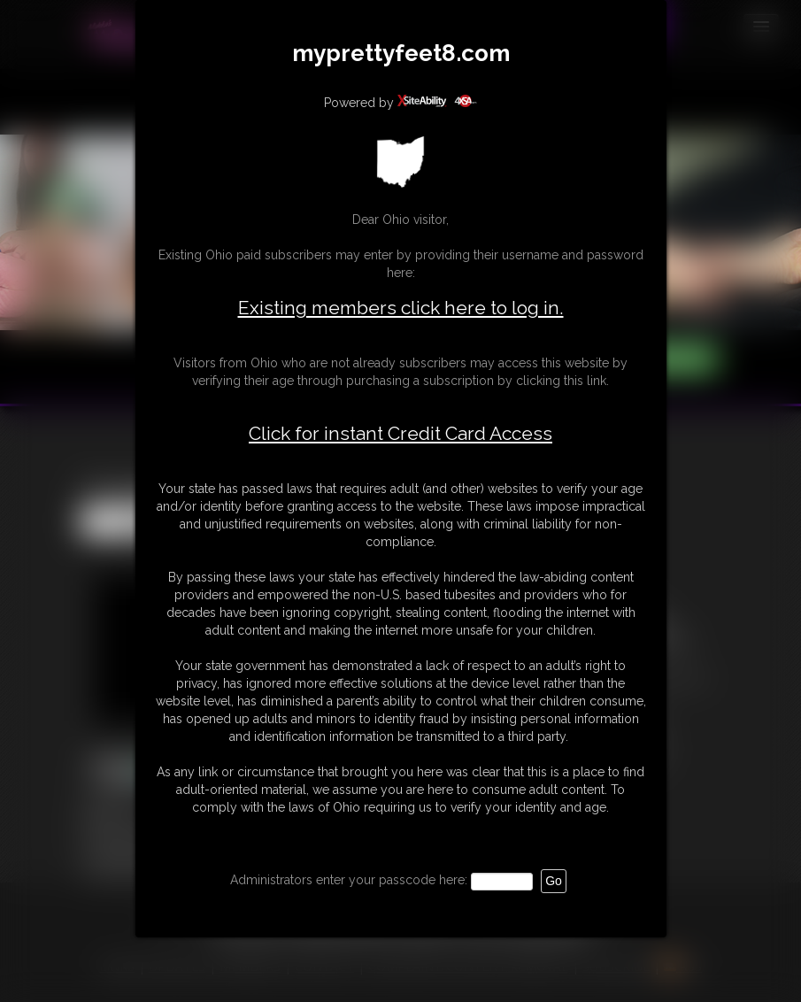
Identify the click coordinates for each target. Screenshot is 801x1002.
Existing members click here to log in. (401, 308)
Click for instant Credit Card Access (400, 434)
